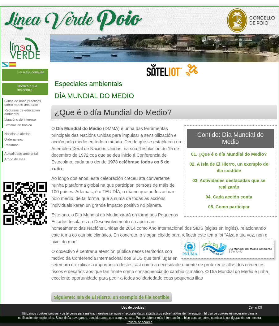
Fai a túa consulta (30, 72)
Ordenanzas (13, 139)
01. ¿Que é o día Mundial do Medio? (229, 154)
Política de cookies (139, 322)
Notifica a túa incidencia (27, 88)
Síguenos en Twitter (15, 172)
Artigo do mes (14, 159)
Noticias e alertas (17, 134)
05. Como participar (229, 206)
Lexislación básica (18, 125)
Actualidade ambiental (21, 153)
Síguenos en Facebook (5, 172)
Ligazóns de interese (20, 119)
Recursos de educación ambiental (22, 112)
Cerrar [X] (255, 307)
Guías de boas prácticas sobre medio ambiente (22, 102)
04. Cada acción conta (228, 196)
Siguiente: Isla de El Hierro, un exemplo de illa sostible (111, 297)
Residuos (11, 145)
